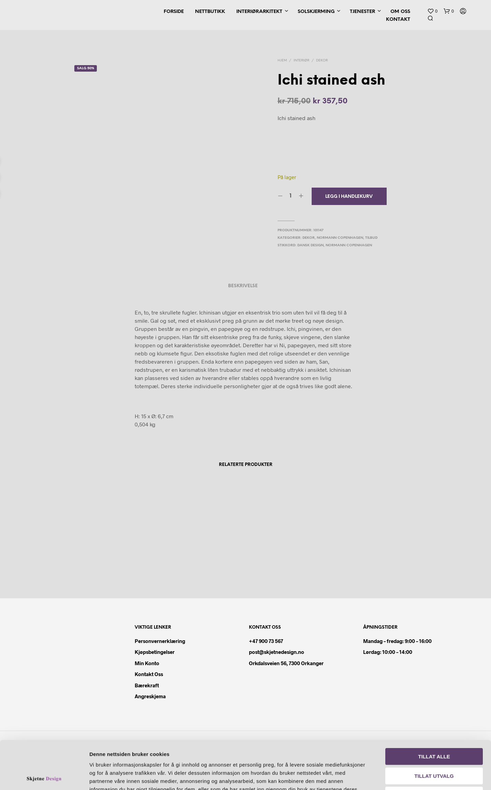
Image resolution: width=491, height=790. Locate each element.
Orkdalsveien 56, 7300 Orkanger (286, 663)
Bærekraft (147, 685)
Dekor (322, 60)
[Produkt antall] (290, 196)
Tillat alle (434, 708)
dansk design (310, 245)
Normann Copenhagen (340, 238)
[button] (432, 11)
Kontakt (398, 19)
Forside (174, 11)
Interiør (301, 60)
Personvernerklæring (160, 641)
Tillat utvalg (433, 728)
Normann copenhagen (349, 245)
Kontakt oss (149, 674)
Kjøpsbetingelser (155, 652)
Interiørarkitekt (259, 11)
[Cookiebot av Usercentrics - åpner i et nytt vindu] (44, 777)
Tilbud (371, 238)
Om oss (400, 11)
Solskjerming (316, 11)
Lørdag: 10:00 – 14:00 (387, 652)
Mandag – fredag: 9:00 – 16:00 (397, 641)
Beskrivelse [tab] (243, 286)
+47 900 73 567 (266, 641)
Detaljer (391, 776)
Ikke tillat (434, 747)
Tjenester (362, 11)
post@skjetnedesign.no (276, 652)
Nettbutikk (210, 11)
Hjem (282, 60)
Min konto (147, 663)
